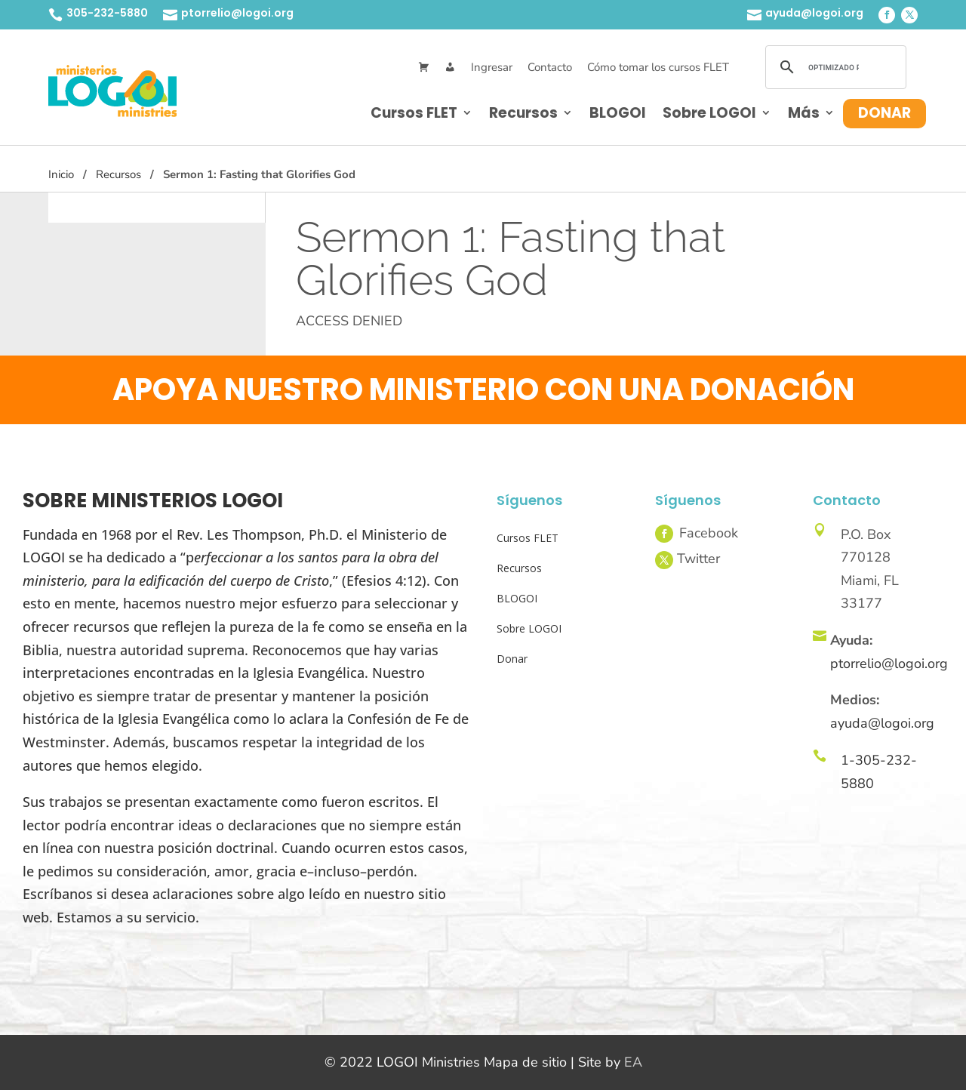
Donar (884, 113)
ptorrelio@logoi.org (237, 12)
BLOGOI (617, 113)
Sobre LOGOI (709, 113)
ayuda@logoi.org (814, 12)
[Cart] (424, 67)
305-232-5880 (107, 12)
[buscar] (833, 67)
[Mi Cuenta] (450, 67)
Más (804, 113)
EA (633, 1062)
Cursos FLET (414, 113)
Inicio (61, 174)
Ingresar (491, 67)
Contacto (550, 67)
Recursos (523, 113)
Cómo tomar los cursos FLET (658, 67)
